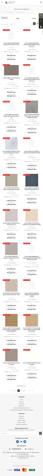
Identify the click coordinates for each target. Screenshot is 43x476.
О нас (21, 399)
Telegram (24, 441)
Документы (21, 405)
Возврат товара (21, 422)
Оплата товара (21, 420)
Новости (21, 401)
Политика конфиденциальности (21, 407)
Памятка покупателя (21, 424)
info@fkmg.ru (30, 449)
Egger (18, 18)
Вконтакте (17, 441)
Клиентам (21, 413)
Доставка (21, 416)
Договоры (21, 418)
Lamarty (34, 18)
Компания (21, 397)
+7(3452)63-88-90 (16, 449)
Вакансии (21, 403)
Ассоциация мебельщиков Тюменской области (21, 410)
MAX (21, 441)
